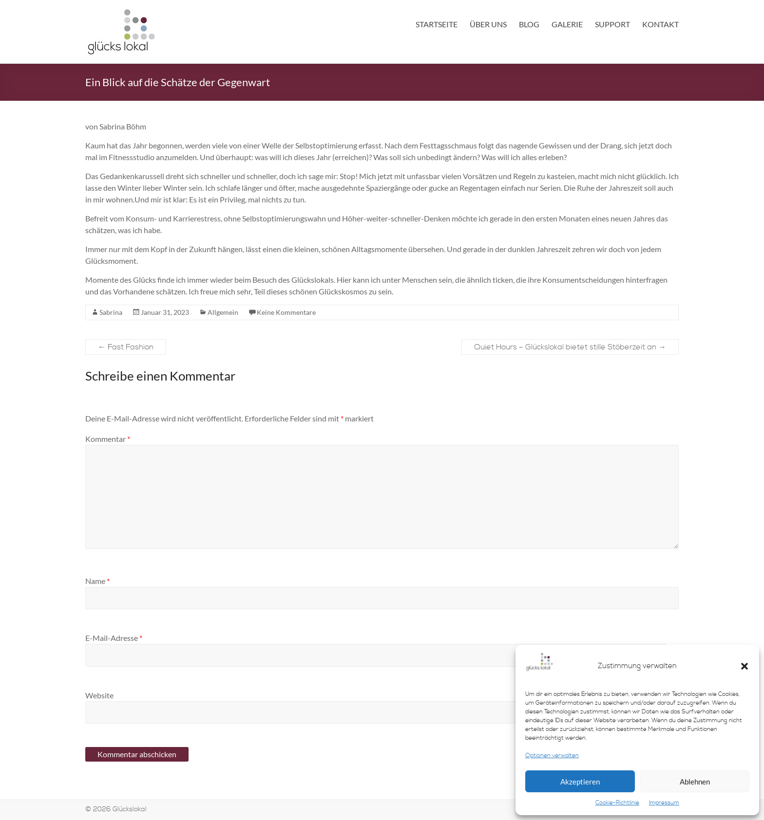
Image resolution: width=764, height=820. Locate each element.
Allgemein (223, 312)
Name (97, 580)
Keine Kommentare (286, 312)
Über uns (488, 24)
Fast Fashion (125, 347)
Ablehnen (695, 781)
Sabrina (110, 312)
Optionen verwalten (552, 755)
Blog (529, 24)
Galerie (567, 24)
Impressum (664, 802)
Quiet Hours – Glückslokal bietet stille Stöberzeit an (570, 347)
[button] (744, 666)
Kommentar (107, 438)
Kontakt (660, 24)
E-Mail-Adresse (113, 637)
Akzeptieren (580, 781)
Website (99, 695)
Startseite (437, 24)
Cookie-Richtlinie (617, 802)
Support (612, 24)
